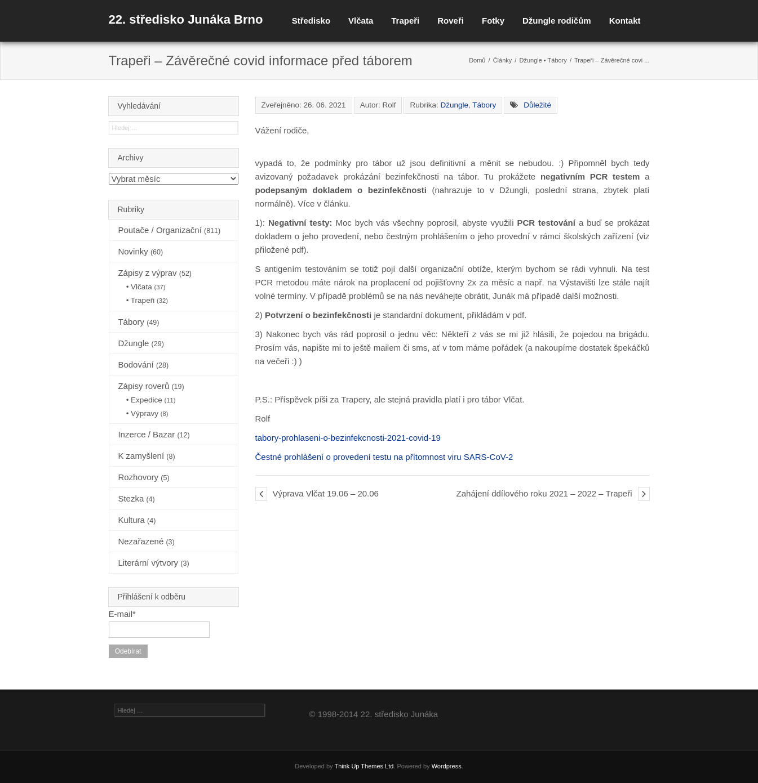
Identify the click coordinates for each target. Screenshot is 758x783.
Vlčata (360, 20)
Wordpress (447, 766)
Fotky (493, 20)
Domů (477, 60)
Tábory (557, 60)
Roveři (450, 20)
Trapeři (405, 20)
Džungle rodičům (556, 20)
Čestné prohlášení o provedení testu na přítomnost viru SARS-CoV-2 (384, 457)
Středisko (311, 20)
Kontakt (625, 20)
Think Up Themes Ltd (363, 766)
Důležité (537, 105)
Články (502, 60)
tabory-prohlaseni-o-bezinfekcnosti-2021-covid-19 (348, 437)
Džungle (530, 60)
